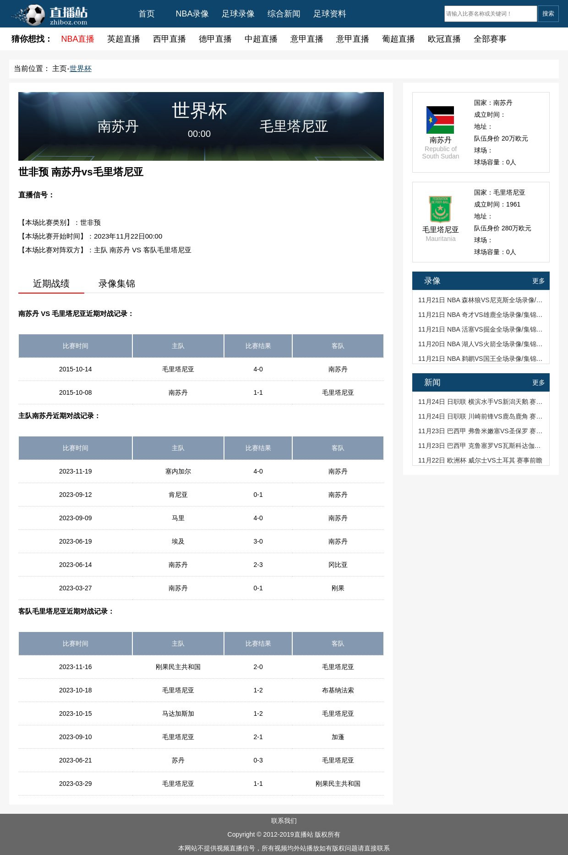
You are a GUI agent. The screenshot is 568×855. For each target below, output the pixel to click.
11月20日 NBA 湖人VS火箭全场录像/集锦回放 (481, 344)
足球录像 (238, 13)
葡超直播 (398, 39)
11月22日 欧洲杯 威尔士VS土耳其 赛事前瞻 (480, 460)
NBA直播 (77, 39)
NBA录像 (192, 13)
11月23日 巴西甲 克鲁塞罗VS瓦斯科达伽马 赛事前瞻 (481, 445)
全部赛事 (490, 39)
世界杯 (81, 68)
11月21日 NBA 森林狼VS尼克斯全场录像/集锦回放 (481, 300)
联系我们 (284, 820)
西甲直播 (169, 39)
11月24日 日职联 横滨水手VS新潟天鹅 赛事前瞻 (481, 401)
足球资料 (329, 13)
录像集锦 (116, 283)
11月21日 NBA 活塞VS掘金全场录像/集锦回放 (481, 329)
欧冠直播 (444, 39)
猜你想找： (32, 39)
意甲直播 (306, 39)
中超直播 (261, 39)
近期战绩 (51, 283)
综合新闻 (284, 13)
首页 (146, 13)
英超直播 (123, 39)
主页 (59, 68)
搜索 (548, 13)
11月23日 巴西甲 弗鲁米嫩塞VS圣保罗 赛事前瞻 (481, 431)
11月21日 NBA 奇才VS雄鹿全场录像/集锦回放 (481, 314)
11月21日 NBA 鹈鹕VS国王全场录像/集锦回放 (481, 358)
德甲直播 (215, 39)
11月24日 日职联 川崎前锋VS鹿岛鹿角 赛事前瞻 (481, 416)
